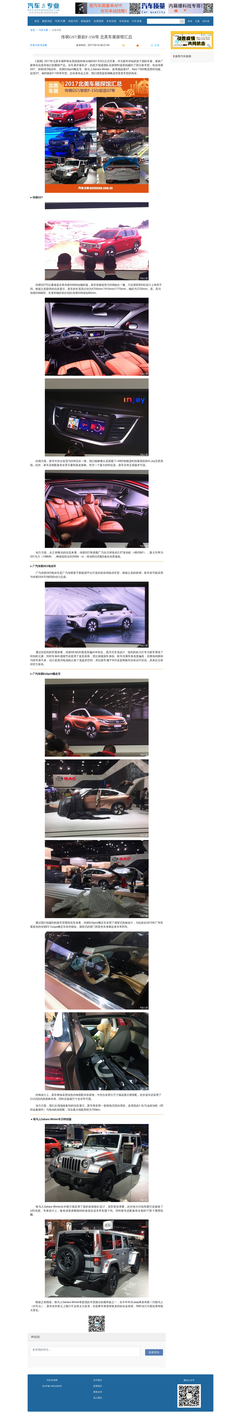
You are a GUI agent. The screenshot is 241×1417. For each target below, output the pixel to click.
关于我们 (97, 1380)
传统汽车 (73, 21)
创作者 (205, 21)
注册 (197, 21)
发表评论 (154, 1352)
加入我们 (97, 1398)
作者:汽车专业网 (38, 45)
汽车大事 (60, 21)
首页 (36, 21)
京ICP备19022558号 (52, 1386)
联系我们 (97, 1386)
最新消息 (47, 21)
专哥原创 (124, 21)
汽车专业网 (52, 1380)
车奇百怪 (111, 21)
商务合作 (97, 1392)
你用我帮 (99, 21)
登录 (190, 21)
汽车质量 (137, 21)
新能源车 (86, 21)
